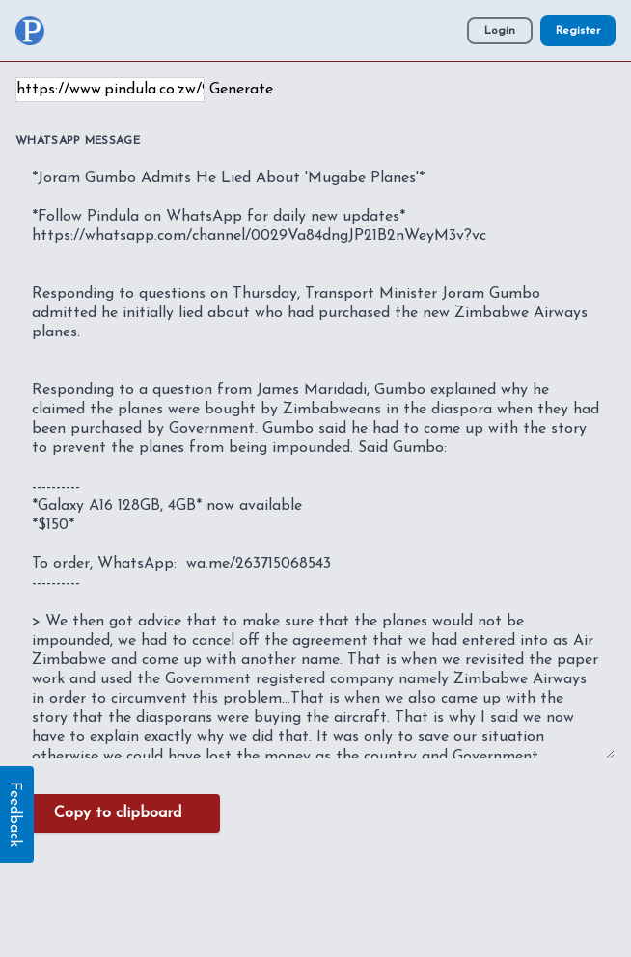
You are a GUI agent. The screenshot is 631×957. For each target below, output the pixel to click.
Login (499, 31)
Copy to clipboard (117, 813)
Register (578, 31)
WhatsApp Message (77, 140)
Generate (241, 89)
